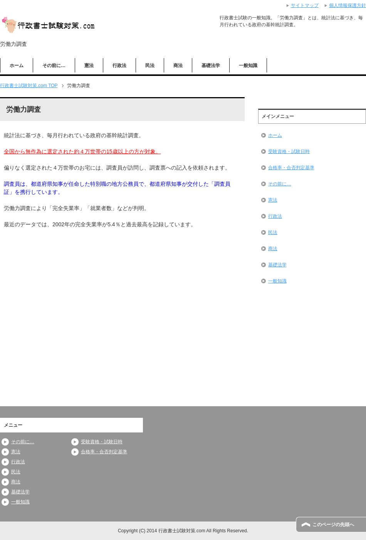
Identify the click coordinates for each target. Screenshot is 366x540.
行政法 (119, 65)
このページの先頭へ (333, 524)
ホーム (17, 65)
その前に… (53, 65)
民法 (149, 65)
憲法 (89, 65)
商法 (178, 65)
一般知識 (248, 65)
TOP (29, 85)
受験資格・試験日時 (289, 151)
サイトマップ (305, 5)
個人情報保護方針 (347, 5)
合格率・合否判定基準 (291, 167)
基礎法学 (210, 65)
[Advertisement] (61, 285)
